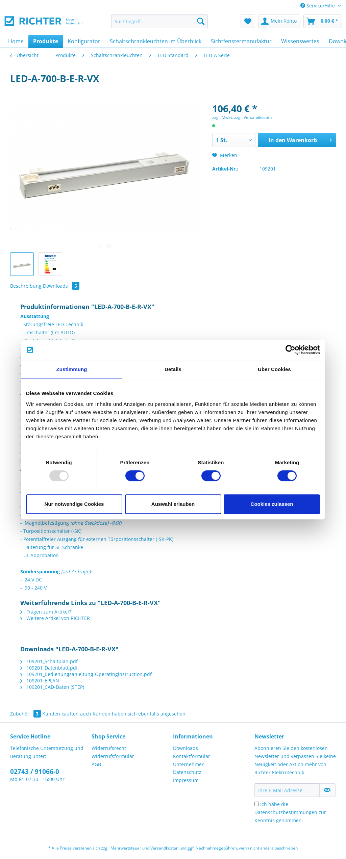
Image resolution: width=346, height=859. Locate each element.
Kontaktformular (191, 756)
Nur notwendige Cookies (74, 504)
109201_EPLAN (39, 680)
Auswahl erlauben (173, 504)
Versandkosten (164, 848)
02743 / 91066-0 (34, 771)
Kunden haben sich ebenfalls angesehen (139, 713)
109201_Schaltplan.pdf (49, 661)
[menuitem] (159, 24)
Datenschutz (187, 772)
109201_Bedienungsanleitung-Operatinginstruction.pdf (86, 674)
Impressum (186, 780)
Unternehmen (189, 764)
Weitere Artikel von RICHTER (55, 618)
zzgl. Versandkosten (253, 117)
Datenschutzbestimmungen (285, 812)
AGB (96, 764)
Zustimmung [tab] (71, 369)
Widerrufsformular (113, 756)
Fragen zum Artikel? (45, 611)
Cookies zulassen (272, 504)
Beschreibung (26, 286)
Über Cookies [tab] (274, 369)
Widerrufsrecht (109, 748)
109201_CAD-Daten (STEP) (52, 687)
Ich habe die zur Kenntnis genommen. (290, 812)
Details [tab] (173, 369)
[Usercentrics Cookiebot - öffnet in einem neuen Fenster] (290, 350)
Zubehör (26, 713)
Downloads (61, 286)
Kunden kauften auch (66, 713)
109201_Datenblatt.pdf (49, 668)
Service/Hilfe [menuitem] (318, 5)
